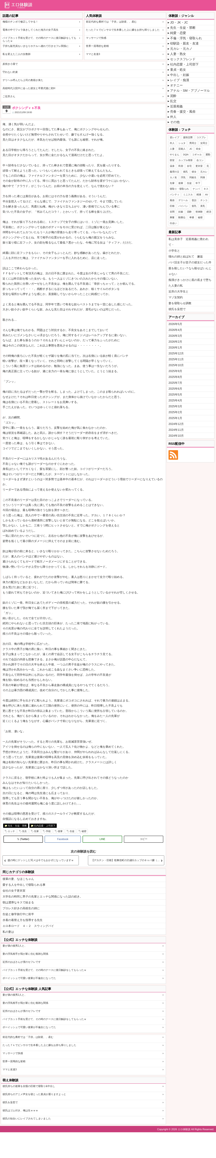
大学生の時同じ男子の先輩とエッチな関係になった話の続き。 (43, 896)
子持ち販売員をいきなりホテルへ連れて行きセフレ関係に (36, 46)
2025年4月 (175, 400)
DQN (185, 154)
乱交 (173, 101)
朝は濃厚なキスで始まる (18, 902)
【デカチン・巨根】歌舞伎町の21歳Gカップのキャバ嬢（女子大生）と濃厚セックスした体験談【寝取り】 (127, 860)
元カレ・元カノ (181, 48)
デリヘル (183, 200)
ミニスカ (188, 194)
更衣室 (199, 166)
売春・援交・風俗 (183, 111)
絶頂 (208, 211)
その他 (175, 122)
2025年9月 (175, 371)
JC (190, 148)
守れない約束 (10, 72)
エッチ (11, 831)
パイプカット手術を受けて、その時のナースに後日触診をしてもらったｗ (39, 39)
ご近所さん (9, 96)
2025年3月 (175, 406)
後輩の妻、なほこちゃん (18, 878)
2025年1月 (175, 418)
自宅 (189, 166)
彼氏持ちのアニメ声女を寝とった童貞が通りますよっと (34, 1094)
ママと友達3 (93, 54)
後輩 (60, 831)
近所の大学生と (179, 291)
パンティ (174, 194)
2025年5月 (175, 394)
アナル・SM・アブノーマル (190, 90)
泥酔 (173, 96)
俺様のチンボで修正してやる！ (20, 21)
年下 (198, 183)
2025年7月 (175, 382)
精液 (198, 194)
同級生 (192, 177)
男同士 (192, 143)
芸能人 (182, 148)
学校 (48, 831)
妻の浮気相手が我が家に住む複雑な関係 (25, 953)
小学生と (174, 250)
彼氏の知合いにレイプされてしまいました (27, 1118)
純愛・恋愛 (178, 33)
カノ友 (173, 177)
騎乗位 (182, 217)
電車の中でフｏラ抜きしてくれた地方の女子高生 (30, 29)
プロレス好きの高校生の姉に (21, 908)
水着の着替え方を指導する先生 (23, 920)
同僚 (202, 177)
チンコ (203, 200)
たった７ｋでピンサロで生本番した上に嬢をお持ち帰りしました (123, 29)
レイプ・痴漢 (179, 80)
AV (206, 194)
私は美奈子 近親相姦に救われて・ (189, 241)
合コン (200, 160)
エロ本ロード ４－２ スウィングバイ (28, 926)
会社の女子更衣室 (14, 890)
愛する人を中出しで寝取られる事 (24, 884)
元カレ (203, 171)
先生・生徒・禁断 (17, 825)
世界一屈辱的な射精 (97, 46)
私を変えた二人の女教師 (16, 54)
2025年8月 (175, 377)
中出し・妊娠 (179, 75)
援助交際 (188, 137)
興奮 (172, 217)
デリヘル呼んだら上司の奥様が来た (23, 80)
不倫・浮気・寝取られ (186, 38)
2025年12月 (176, 353)
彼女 (194, 171)
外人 (173, 117)
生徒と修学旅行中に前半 (18, 914)
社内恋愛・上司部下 (44, 825)
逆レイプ (174, 137)
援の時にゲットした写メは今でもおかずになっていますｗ (41, 860)
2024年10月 (176, 435)
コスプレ (201, 137)
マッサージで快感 (96, 38)
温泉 (172, 166)
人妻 (172, 148)
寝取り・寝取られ (179, 188)
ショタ (182, 143)
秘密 (84, 831)
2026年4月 (175, 330)
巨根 (172, 206)
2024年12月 (176, 424)
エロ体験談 (184, 1129)
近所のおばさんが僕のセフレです (22, 962)
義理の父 (174, 171)
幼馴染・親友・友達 (184, 43)
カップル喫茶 (185, 160)
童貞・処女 (178, 69)
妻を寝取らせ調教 (180, 303)
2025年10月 (176, 365)
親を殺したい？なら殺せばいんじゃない (190, 271)
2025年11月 (176, 359)
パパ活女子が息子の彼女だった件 (190, 262)
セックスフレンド (183, 59)
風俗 (172, 200)
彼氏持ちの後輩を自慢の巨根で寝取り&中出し (29, 1086)
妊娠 (180, 211)
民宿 (180, 166)
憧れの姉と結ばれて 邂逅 (186, 256)
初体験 (199, 211)
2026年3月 (175, 335)
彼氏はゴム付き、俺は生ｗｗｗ (20, 1110)
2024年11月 (176, 429)
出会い (173, 223)
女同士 (203, 143)
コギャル (197, 154)
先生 (24, 831)
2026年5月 (175, 324)
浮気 (183, 177)
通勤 (208, 154)
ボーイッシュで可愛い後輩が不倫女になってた (29, 978)
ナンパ (196, 188)
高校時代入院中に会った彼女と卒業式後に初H (29, 88)
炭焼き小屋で (10, 64)
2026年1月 (175, 347)
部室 (172, 160)
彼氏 (185, 171)
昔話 (194, 200)
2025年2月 (175, 412)
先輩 (36, 831)
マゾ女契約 (176, 297)
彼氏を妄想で (10, 1102)
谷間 (172, 211)
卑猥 (191, 217)
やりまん (174, 154)
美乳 (202, 206)
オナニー (176, 85)
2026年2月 (175, 341)
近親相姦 (176, 106)
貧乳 (194, 206)
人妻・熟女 (178, 54)
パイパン (183, 206)
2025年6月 (175, 388)
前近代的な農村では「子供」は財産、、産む (111, 21)
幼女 (198, 148)
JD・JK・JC (179, 22)
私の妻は (8, 931)
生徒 (72, 831)
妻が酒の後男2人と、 (15, 945)
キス (206, 188)
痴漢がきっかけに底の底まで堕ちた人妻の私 (190, 282)
